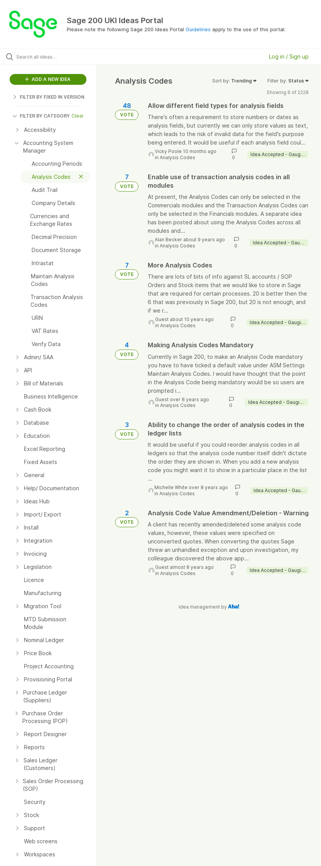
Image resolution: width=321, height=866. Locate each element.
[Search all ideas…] (52, 56)
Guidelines (198, 29)
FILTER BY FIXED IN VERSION (48, 97)
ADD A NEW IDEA (48, 79)
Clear (77, 116)
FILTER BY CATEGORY (41, 116)
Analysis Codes (177, 157)
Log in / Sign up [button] (289, 56)
